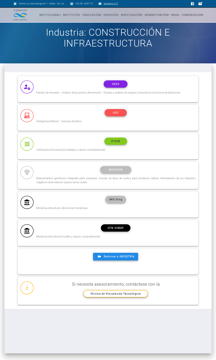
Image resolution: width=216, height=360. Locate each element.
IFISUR (116, 147)
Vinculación (91, 15)
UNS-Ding (115, 206)
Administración (156, 15)
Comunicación (192, 15)
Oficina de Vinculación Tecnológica (115, 301)
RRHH (174, 15)
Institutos (71, 15)
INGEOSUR (116, 176)
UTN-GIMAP (116, 235)
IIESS (115, 90)
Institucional (49, 15)
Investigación (131, 15)
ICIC (115, 119)
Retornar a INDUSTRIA (115, 264)
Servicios (110, 15)
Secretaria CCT (110, 3)
